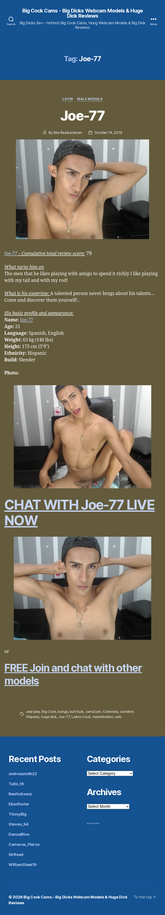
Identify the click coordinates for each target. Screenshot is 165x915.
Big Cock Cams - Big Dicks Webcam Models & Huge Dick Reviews (82, 13)
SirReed (16, 854)
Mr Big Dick (97, 823)
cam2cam (93, 711)
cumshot (126, 711)
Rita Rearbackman (67, 132)
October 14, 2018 (108, 132)
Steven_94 (19, 824)
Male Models (89, 99)
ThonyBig (18, 814)
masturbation (102, 717)
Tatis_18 (16, 784)
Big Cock (49, 711)
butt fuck (77, 711)
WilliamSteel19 (23, 864)
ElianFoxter (19, 804)
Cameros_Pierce (24, 844)
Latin (68, 99)
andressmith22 (23, 773)
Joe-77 (82, 115)
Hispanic (33, 717)
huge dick (49, 717)
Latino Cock (81, 717)
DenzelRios (19, 834)
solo (118, 717)
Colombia (110, 711)
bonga (63, 711)
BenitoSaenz (20, 794)
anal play (33, 711)
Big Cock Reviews (91, 823)
